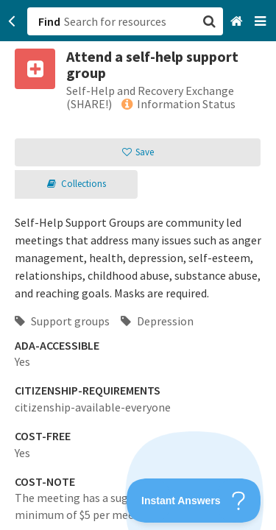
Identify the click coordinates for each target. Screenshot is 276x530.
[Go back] (12, 21)
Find (49, 21)
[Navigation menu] (262, 21)
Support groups (62, 321)
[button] (138, 265)
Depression (157, 321)
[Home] (238, 21)
